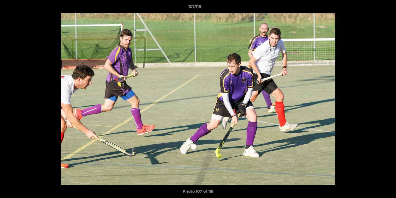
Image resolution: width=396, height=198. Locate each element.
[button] (373, 8)
